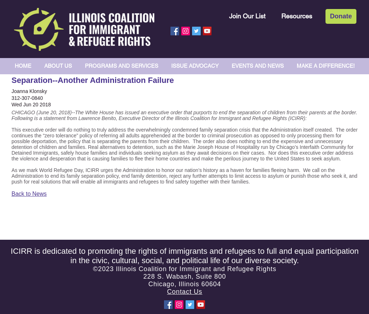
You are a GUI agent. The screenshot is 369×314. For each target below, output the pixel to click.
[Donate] (340, 16)
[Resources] (297, 16)
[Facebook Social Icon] (174, 31)
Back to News (29, 194)
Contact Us (184, 291)
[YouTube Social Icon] (207, 31)
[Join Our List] (247, 16)
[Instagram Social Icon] (185, 31)
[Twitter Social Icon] (196, 31)
